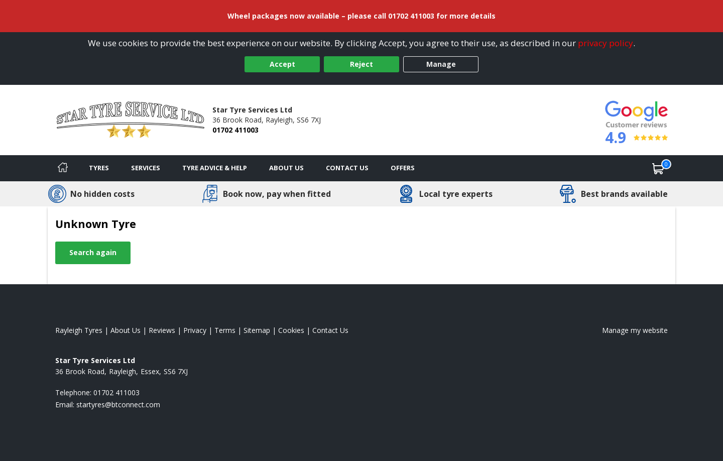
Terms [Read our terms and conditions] (224, 330)
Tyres (99, 167)
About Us (286, 167)
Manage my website (635, 330)
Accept (282, 64)
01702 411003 (235, 130)
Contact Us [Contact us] (347, 167)
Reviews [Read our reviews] (162, 330)
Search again (92, 252)
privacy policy (605, 43)
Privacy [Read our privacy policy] (194, 330)
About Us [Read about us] (125, 330)
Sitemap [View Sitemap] (257, 330)
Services (145, 167)
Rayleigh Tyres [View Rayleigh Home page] (78, 330)
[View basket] (658, 168)
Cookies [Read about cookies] (291, 330)
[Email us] (118, 404)
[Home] (63, 168)
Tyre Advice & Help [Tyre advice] (214, 167)
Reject (361, 64)
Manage (441, 64)
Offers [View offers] (403, 167)
